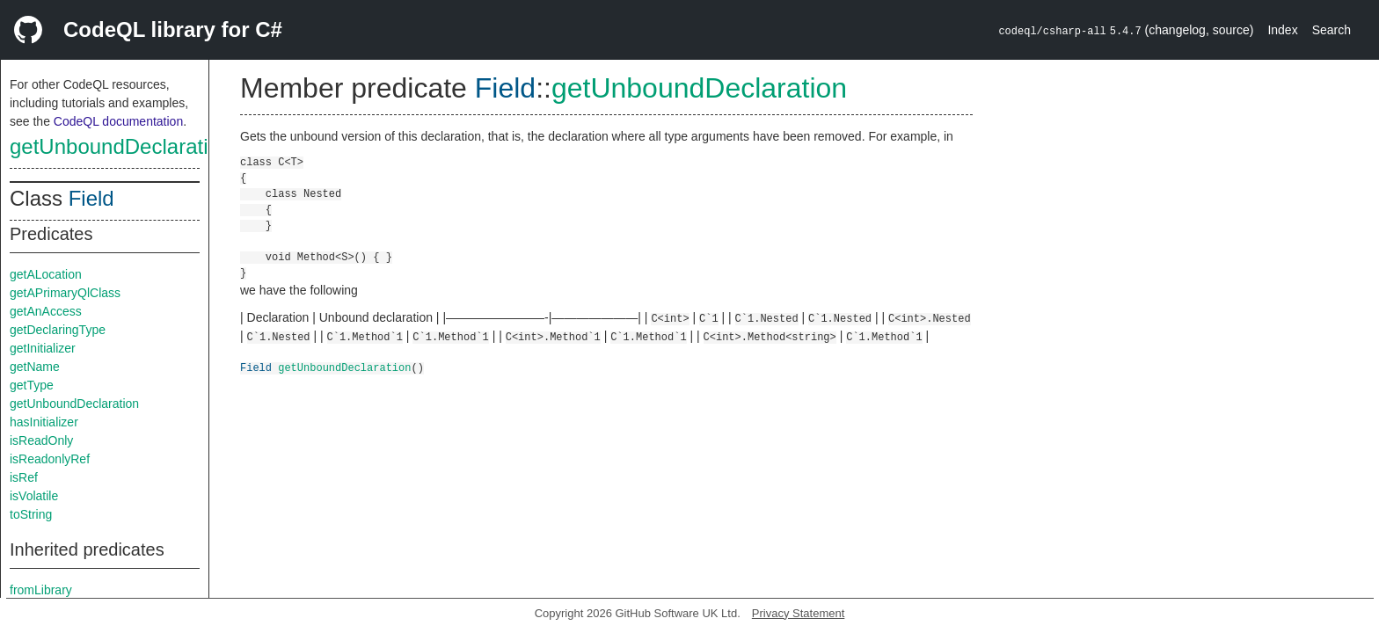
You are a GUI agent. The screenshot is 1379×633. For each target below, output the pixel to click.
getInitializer (43, 348)
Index (1282, 30)
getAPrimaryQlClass (65, 293)
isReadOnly (41, 440)
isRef (24, 477)
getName (35, 367)
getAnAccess (46, 311)
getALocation (46, 274)
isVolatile (34, 496)
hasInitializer (44, 422)
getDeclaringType (58, 330)
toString (31, 514)
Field (91, 198)
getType (32, 385)
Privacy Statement (798, 613)
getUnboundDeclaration (120, 146)
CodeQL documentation (118, 121)
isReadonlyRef (50, 459)
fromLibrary (41, 590)
